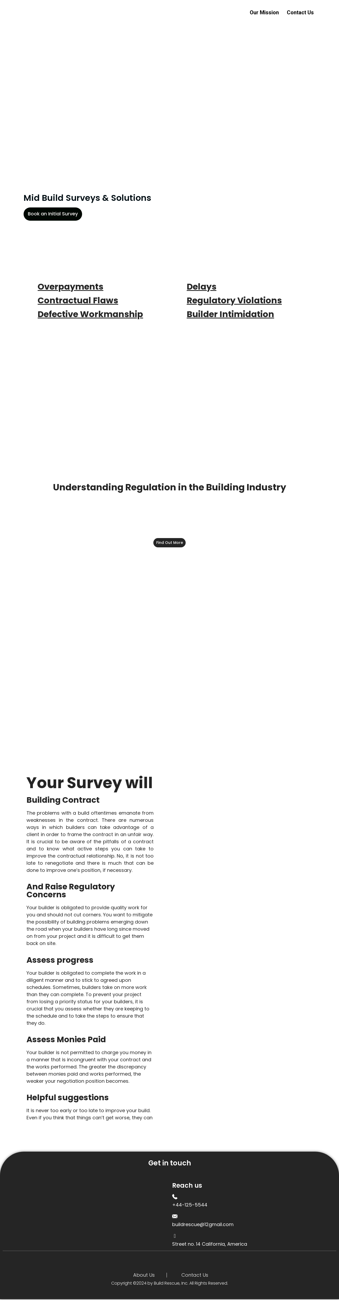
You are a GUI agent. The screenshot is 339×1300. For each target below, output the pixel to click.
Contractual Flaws (78, 300)
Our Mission (264, 12)
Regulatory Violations (234, 300)
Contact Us (300, 12)
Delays (201, 286)
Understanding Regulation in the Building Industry (169, 487)
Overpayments (70, 286)
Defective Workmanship (90, 314)
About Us (144, 1275)
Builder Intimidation (230, 314)
